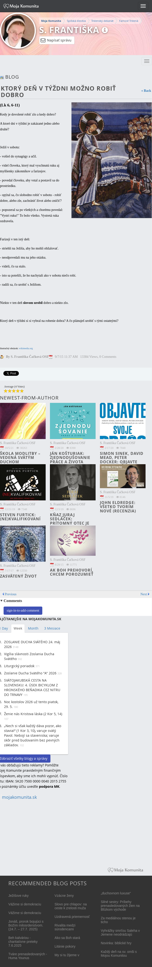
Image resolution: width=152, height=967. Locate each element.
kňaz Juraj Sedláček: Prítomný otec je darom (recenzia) (70, 521)
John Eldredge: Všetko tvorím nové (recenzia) (118, 507)
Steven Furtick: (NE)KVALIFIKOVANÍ (20, 517)
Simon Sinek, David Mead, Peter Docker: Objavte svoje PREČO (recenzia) (121, 462)
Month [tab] (33, 628)
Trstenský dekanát (102, 21)
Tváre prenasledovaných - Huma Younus (27, 956)
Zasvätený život (18, 576)
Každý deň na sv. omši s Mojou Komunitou (119, 953)
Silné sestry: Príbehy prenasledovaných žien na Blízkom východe (120, 905)
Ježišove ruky (18, 896)
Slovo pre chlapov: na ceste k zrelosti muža (70, 906)
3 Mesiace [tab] (52, 628)
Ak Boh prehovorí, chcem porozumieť (71, 572)
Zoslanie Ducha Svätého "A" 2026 (30, 673)
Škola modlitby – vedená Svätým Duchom (20, 457)
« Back (146, 91)
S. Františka (69, 30)
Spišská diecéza (76, 21)
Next (144, 594)
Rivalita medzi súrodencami (64, 927)
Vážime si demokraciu (24, 904)
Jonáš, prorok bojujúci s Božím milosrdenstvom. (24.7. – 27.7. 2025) (25, 925)
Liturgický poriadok (19, 666)
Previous (10, 594)
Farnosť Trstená (128, 21)
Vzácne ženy (64, 896)
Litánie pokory (64, 946)
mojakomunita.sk (19, 797)
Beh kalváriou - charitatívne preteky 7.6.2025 (23, 941)
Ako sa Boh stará (67, 938)
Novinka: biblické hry (116, 943)
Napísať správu (56, 40)
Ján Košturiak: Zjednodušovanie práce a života (70, 457)
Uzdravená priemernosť (72, 917)
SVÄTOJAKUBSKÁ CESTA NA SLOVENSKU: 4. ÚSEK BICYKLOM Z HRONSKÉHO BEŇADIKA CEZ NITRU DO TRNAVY (32, 687)
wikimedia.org (26, 348)
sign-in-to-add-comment (23, 610)
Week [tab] (18, 628)
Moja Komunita (51, 21)
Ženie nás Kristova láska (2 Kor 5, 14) (33, 714)
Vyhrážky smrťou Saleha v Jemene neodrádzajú (120, 932)
